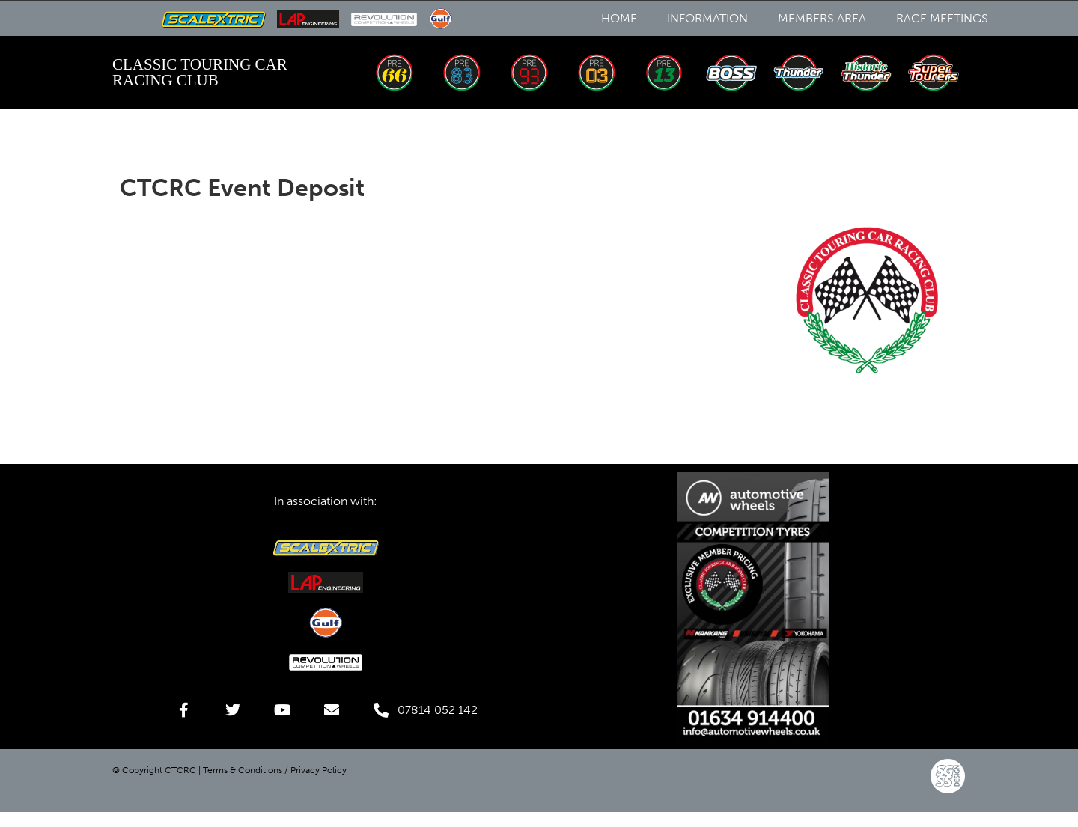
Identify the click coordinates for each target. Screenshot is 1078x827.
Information (707, 18)
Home (619, 18)
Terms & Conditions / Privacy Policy (275, 770)
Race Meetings (942, 18)
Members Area (822, 18)
